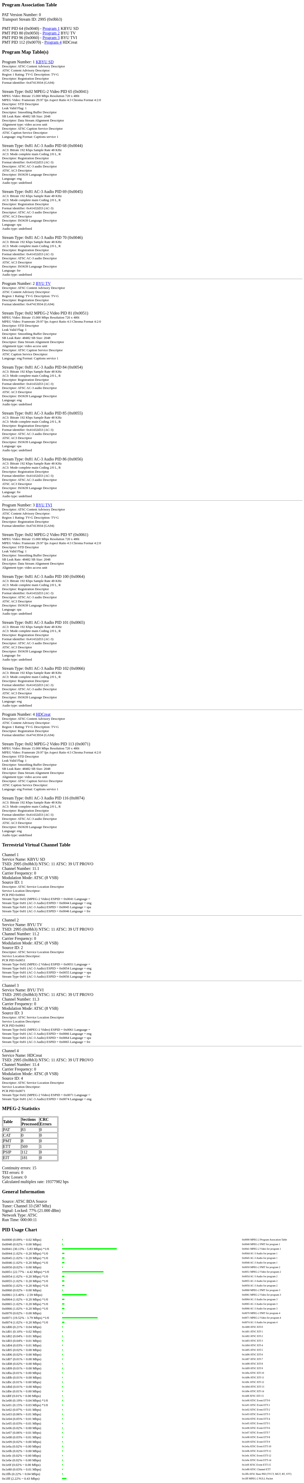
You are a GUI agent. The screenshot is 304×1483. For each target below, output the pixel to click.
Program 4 (53, 42)
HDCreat (43, 714)
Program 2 (51, 33)
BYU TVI (44, 505)
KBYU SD (45, 62)
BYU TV (43, 283)
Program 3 (51, 37)
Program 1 (51, 28)
